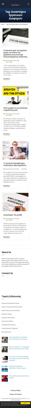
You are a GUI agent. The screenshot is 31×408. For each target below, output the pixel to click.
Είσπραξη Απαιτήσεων (9, 325)
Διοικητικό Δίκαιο (7, 321)
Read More (6, 78)
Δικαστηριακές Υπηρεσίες (10, 328)
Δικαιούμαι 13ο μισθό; (12, 215)
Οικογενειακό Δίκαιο (8, 318)
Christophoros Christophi (12, 114)
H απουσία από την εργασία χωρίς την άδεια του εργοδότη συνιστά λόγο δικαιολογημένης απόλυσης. (15, 53)
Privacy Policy (16, 390)
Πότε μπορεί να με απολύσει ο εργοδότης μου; (15, 109)
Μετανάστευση (6, 332)
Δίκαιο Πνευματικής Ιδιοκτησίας (12, 307)
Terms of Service (15, 394)
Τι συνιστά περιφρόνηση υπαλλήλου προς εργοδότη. (14, 164)
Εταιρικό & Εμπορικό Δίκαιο (10, 303)
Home (2, 24)
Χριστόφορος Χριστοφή (12, 60)
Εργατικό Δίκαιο (7, 314)
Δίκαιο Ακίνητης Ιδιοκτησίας (11, 310)
